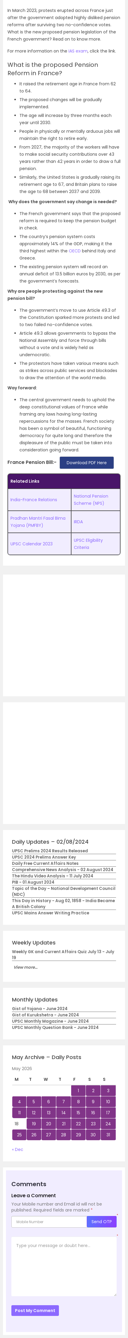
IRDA (78, 522)
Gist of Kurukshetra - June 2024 (45, 1015)
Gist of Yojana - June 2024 (40, 1009)
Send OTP (102, 1222)
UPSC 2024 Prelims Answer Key (44, 857)
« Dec (17, 1149)
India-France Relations (33, 500)
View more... (25, 967)
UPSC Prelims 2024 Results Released (50, 851)
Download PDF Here (87, 463)
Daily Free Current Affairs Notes (45, 863)
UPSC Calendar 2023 (31, 544)
